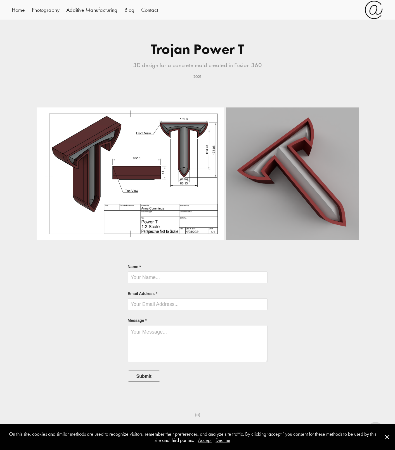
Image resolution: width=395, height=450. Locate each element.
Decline (223, 440)
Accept (205, 440)
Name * (134, 267)
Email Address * (142, 294)
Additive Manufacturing (91, 9)
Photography (46, 9)
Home (18, 9)
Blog (129, 9)
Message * (137, 320)
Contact (149, 9)
